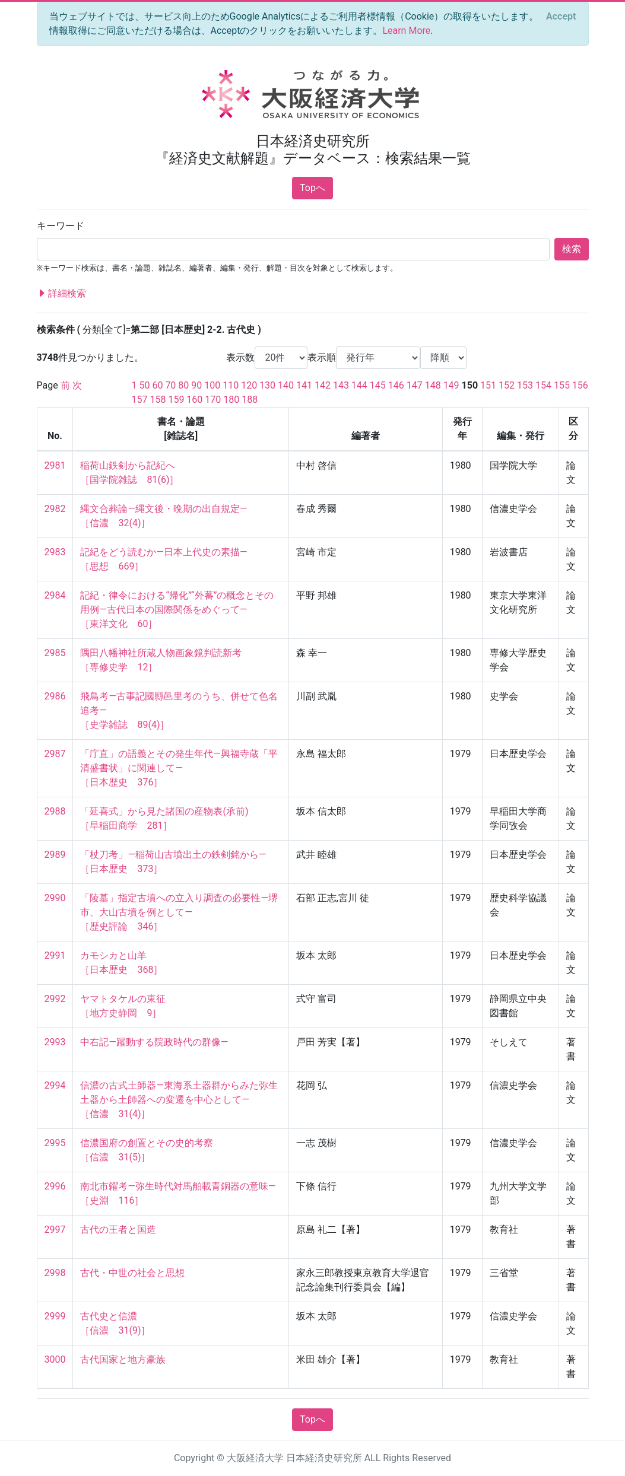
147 (415, 385)
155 (562, 385)
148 (433, 385)
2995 (55, 1143)
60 (157, 385)
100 (212, 385)
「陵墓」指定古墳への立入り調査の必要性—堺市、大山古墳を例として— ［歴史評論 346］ (179, 912)
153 (525, 385)
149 (451, 385)
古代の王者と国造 (118, 1229)
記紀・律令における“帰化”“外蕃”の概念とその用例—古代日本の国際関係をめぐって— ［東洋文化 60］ (177, 609)
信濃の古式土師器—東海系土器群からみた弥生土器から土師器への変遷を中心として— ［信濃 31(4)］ (179, 1099)
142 (323, 385)
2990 (55, 898)
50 (144, 385)
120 (249, 385)
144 (359, 385)
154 (543, 385)
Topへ (312, 187)
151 (488, 385)
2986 (55, 696)
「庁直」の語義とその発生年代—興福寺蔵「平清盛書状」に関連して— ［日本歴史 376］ (179, 768)
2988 (55, 811)
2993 (55, 1042)
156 (580, 385)
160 (194, 399)
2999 (55, 1316)
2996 (55, 1186)
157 (140, 399)
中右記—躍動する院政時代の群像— (154, 1042)
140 (286, 385)
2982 (55, 508)
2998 (55, 1272)
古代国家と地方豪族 (123, 1359)
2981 (55, 465)
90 (196, 385)
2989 (55, 854)
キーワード (60, 225)
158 (158, 399)
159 (176, 399)
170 (213, 399)
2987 (55, 753)
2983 (55, 552)
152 (507, 385)
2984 (55, 595)
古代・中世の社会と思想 (132, 1272)
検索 (571, 249)
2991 (55, 955)
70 (170, 385)
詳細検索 (62, 294)
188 (250, 399)
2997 (55, 1229)
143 (341, 385)
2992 (55, 998)
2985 (55, 653)
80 (183, 385)
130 (267, 385)
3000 (55, 1359)
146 (396, 385)
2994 (55, 1085)
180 (231, 399)
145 (378, 385)
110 (231, 385)
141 (304, 385)
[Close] (561, 16)
